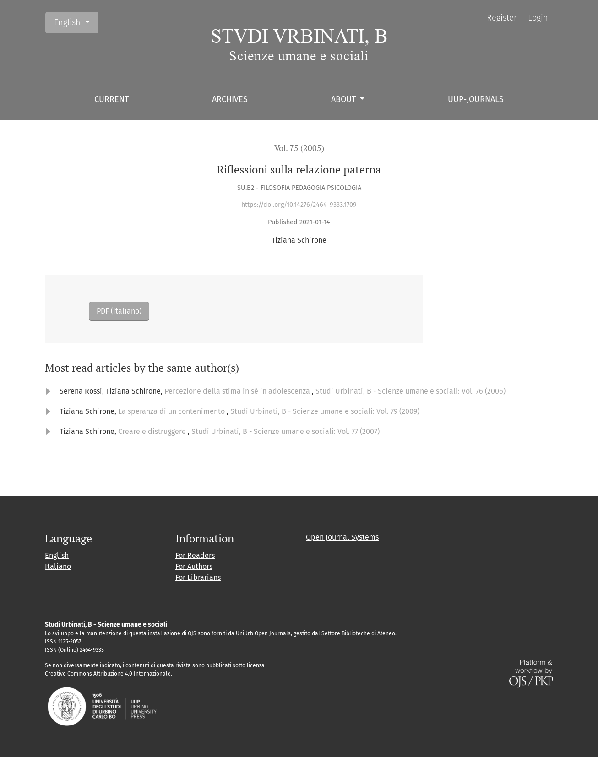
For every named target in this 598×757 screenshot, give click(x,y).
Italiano (58, 566)
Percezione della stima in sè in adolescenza (238, 391)
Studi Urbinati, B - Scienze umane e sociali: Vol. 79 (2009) (324, 411)
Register (502, 18)
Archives (230, 99)
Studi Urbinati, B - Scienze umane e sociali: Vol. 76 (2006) (410, 391)
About (344, 99)
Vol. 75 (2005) (299, 148)
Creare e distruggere (153, 431)
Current (111, 99)
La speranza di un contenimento (172, 411)
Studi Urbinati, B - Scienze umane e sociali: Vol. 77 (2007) (285, 431)
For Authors (193, 566)
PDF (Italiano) (119, 311)
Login (538, 18)
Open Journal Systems (342, 537)
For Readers (195, 555)
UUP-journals (476, 99)
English (76, 21)
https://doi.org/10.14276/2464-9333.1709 (299, 205)
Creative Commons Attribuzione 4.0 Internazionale (108, 673)
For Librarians (198, 577)
